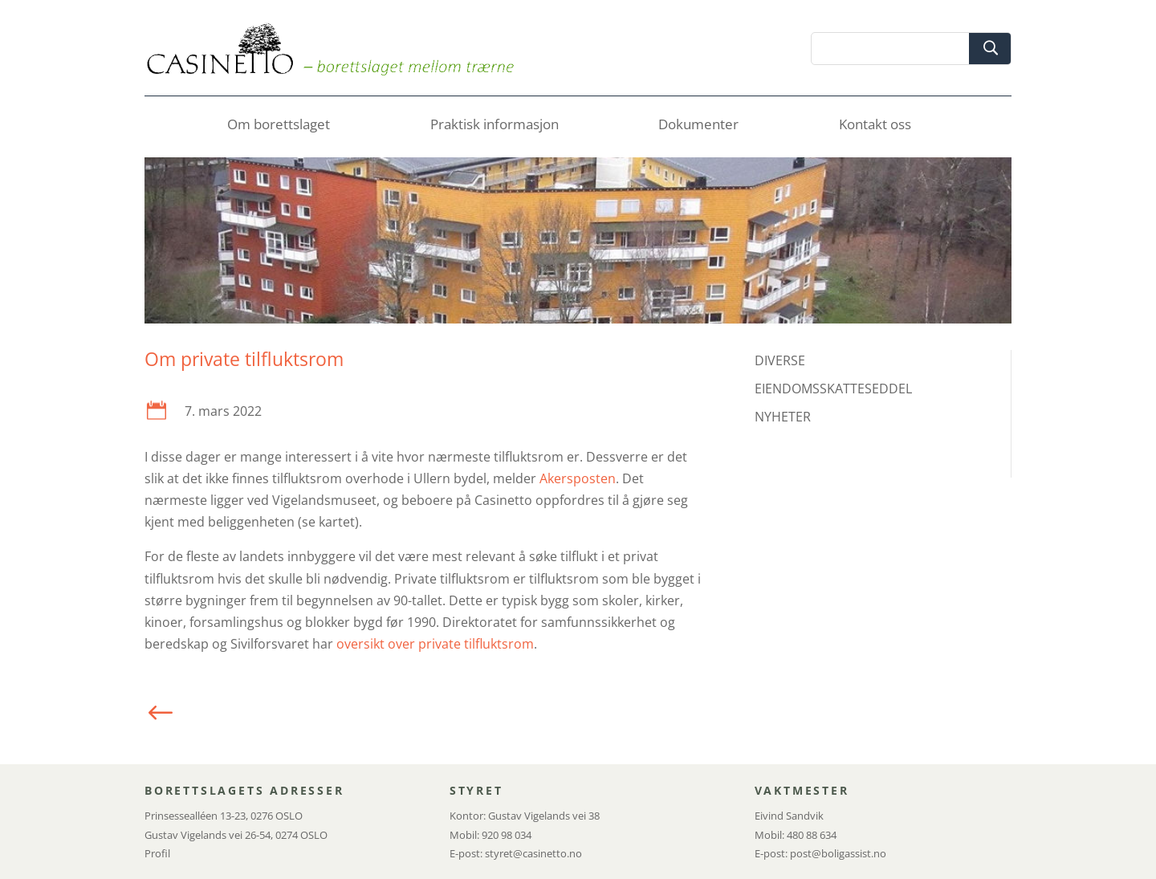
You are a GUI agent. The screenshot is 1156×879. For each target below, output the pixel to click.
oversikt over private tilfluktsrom (435, 644)
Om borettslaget (278, 126)
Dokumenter (698, 126)
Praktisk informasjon (494, 126)
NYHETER (783, 416)
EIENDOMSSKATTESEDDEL (833, 388)
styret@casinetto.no (533, 853)
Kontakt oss (875, 126)
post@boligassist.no (838, 853)
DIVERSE (780, 360)
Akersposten (577, 478)
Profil (157, 853)
